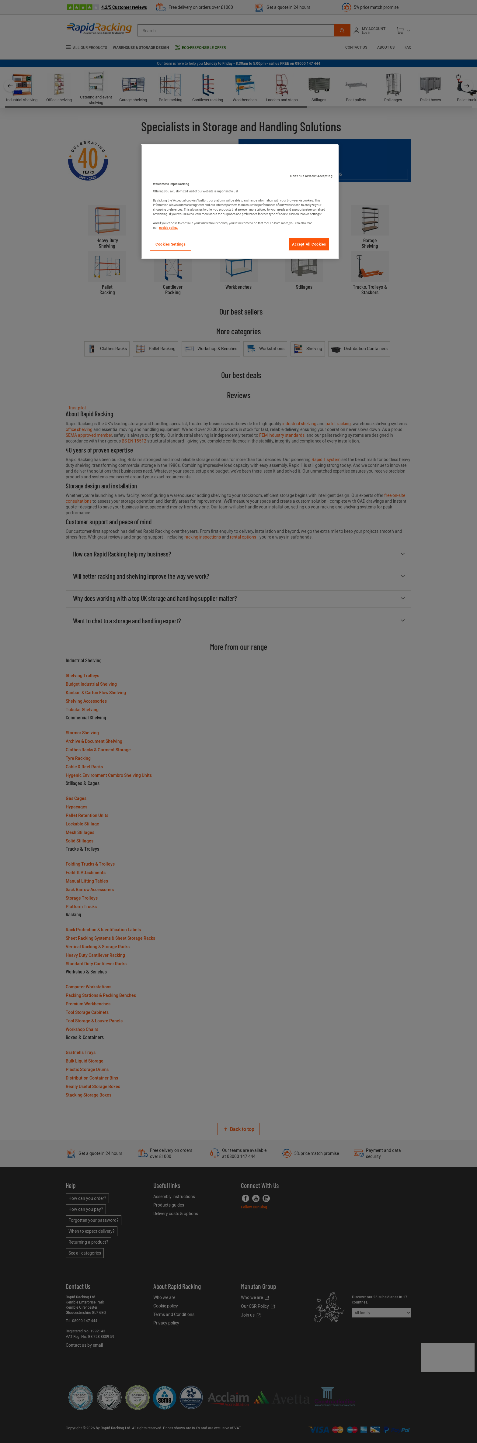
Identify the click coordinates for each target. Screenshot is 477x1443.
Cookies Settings (170, 244)
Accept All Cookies (309, 244)
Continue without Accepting (311, 176)
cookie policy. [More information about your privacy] (168, 228)
